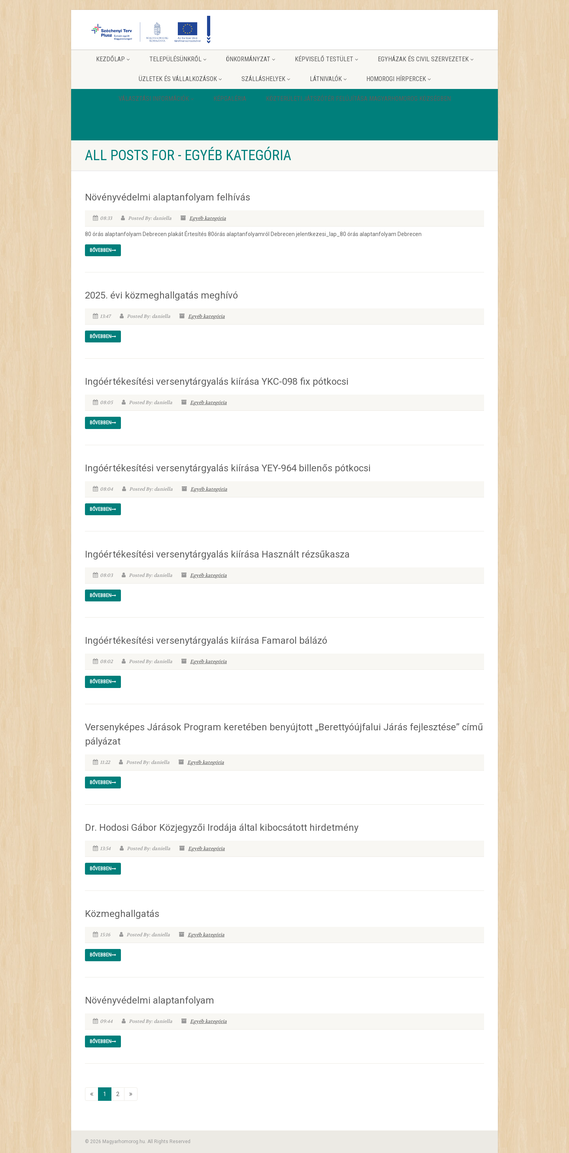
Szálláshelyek (265, 79)
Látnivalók (328, 79)
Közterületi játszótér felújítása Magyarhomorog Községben (358, 98)
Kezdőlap (113, 59)
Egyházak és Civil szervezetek (425, 59)
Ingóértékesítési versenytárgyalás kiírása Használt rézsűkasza (217, 554)
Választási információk (156, 98)
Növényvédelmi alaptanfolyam (149, 1000)
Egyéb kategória (207, 218)
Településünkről (177, 59)
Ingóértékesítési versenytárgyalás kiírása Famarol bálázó (206, 640)
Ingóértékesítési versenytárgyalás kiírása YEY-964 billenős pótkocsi (228, 468)
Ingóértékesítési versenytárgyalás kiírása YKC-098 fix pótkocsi (217, 381)
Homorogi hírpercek (398, 79)
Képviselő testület (326, 59)
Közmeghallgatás (122, 913)
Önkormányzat (250, 59)
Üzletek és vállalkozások (180, 79)
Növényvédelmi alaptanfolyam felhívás (167, 197)
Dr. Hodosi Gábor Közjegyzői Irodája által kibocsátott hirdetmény (221, 827)
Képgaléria (229, 98)
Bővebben (103, 250)
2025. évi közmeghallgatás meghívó (161, 295)
